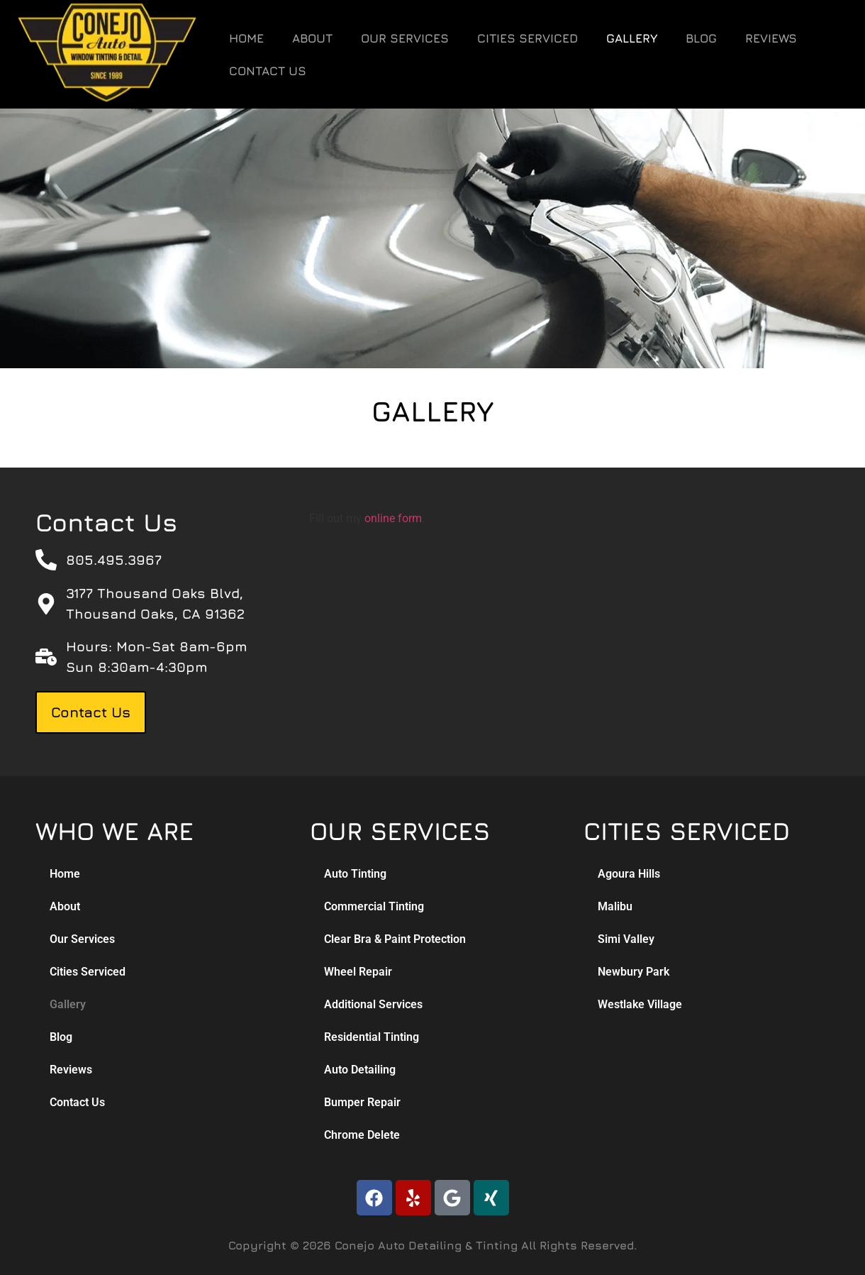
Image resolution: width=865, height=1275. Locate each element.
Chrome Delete (362, 1135)
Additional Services (373, 1004)
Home (246, 38)
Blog (701, 38)
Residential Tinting (371, 1037)
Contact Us (267, 71)
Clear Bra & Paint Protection (395, 939)
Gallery (631, 38)
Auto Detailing (360, 1069)
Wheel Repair (358, 971)
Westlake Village (640, 1004)
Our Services (405, 38)
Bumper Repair (362, 1102)
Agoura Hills (629, 874)
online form (393, 518)
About (312, 38)
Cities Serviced (527, 38)
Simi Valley (626, 939)
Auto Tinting (355, 874)
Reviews (771, 38)
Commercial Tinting (374, 906)
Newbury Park (633, 971)
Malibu (615, 906)
